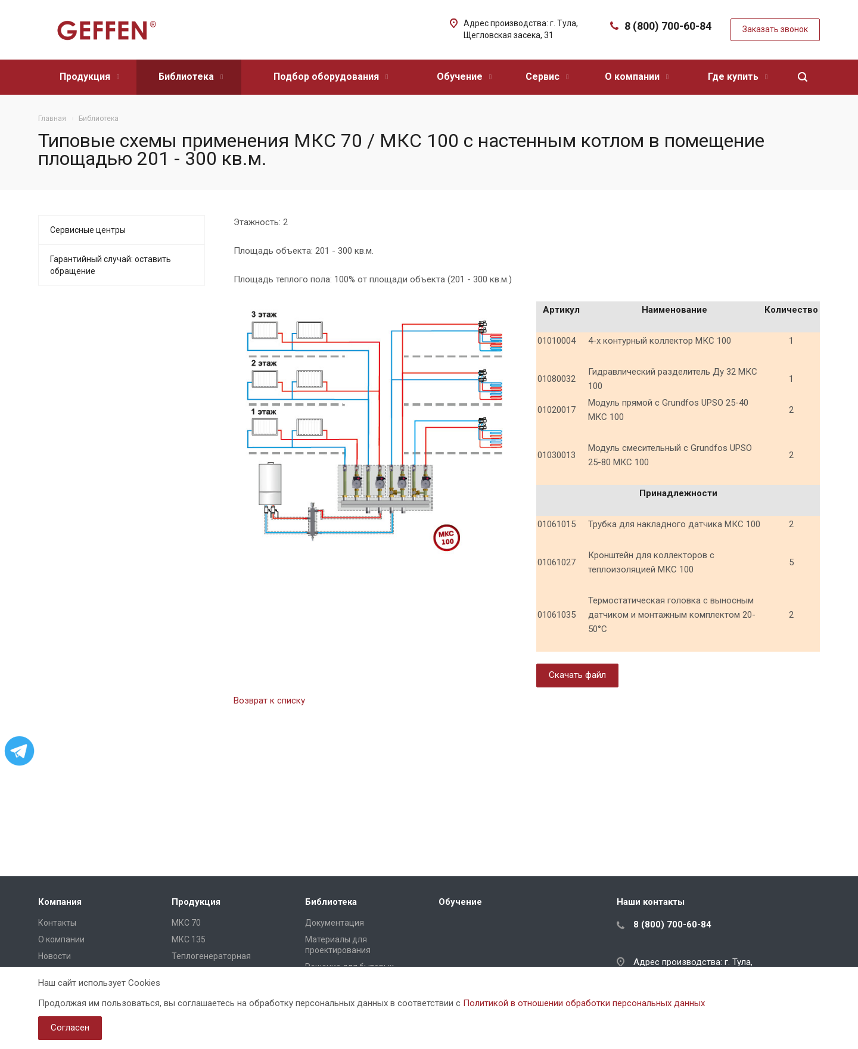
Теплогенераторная (211, 956)
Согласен (70, 1027)
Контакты (57, 922)
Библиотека (190, 76)
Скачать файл (577, 675)
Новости (54, 956)
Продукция (89, 76)
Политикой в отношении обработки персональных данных (584, 1003)
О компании (637, 76)
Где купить (737, 76)
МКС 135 (189, 939)
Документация (334, 922)
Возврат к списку (269, 700)
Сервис (547, 76)
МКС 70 (186, 922)
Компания (60, 902)
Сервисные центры (88, 230)
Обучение (464, 76)
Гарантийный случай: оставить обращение (110, 265)
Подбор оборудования (330, 76)
